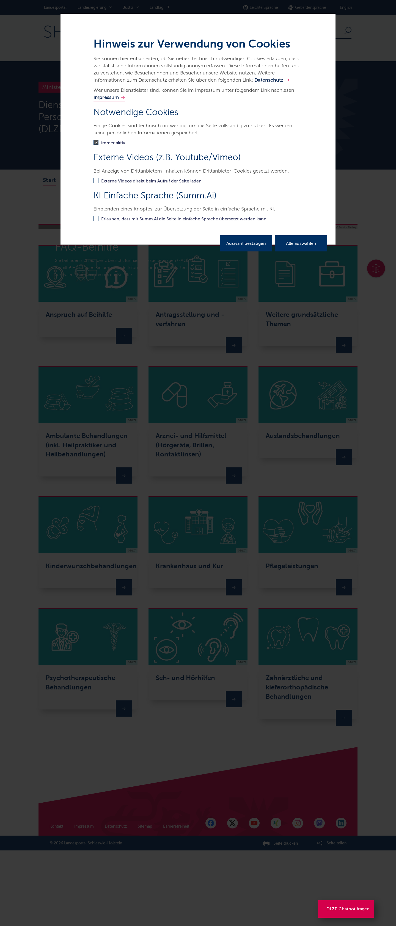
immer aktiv (113, 142)
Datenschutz (268, 80)
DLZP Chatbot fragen (348, 908)
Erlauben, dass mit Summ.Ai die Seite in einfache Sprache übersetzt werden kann (183, 218)
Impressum (106, 97)
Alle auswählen (301, 243)
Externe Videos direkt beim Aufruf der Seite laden (151, 181)
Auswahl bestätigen (246, 243)
